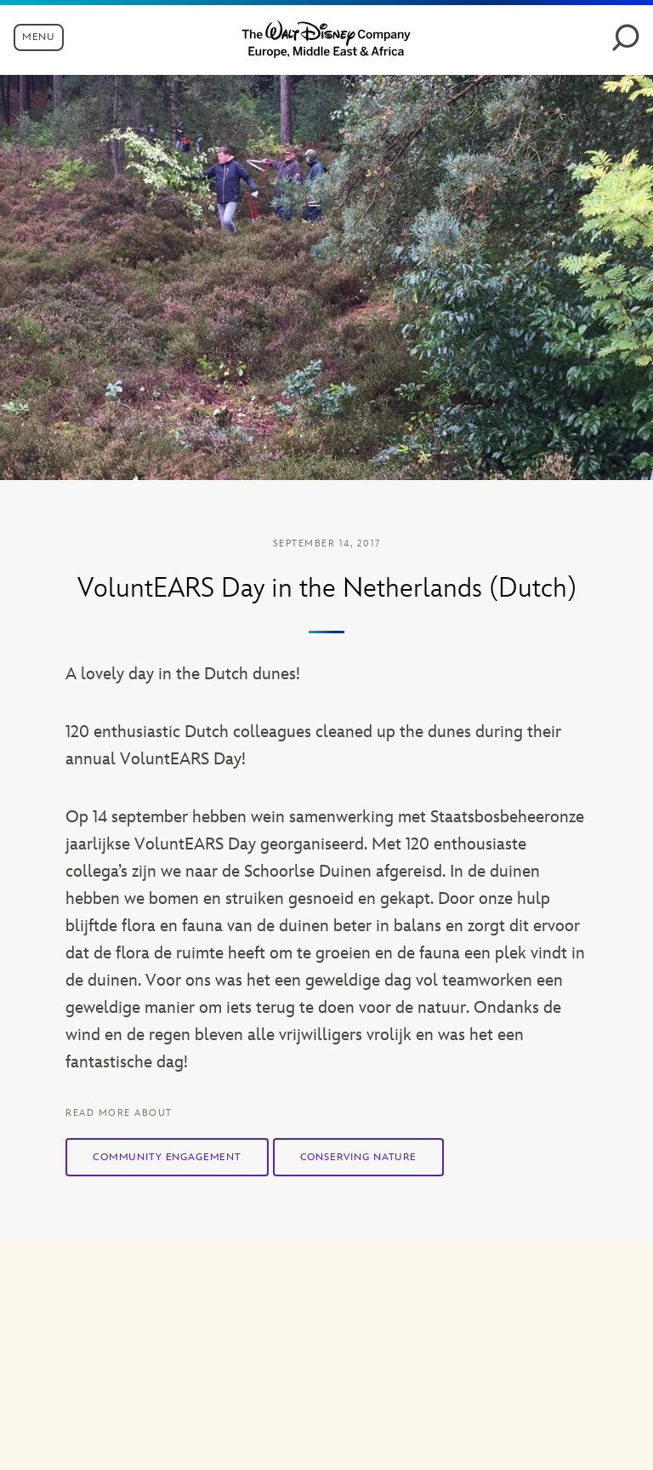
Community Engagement (167, 1157)
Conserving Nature (358, 1157)
